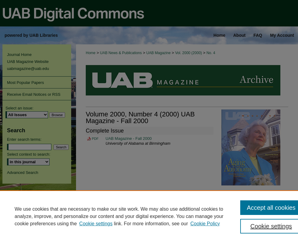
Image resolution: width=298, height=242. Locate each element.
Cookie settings (96, 223)
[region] (149, 216)
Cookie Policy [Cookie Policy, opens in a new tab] (205, 223)
